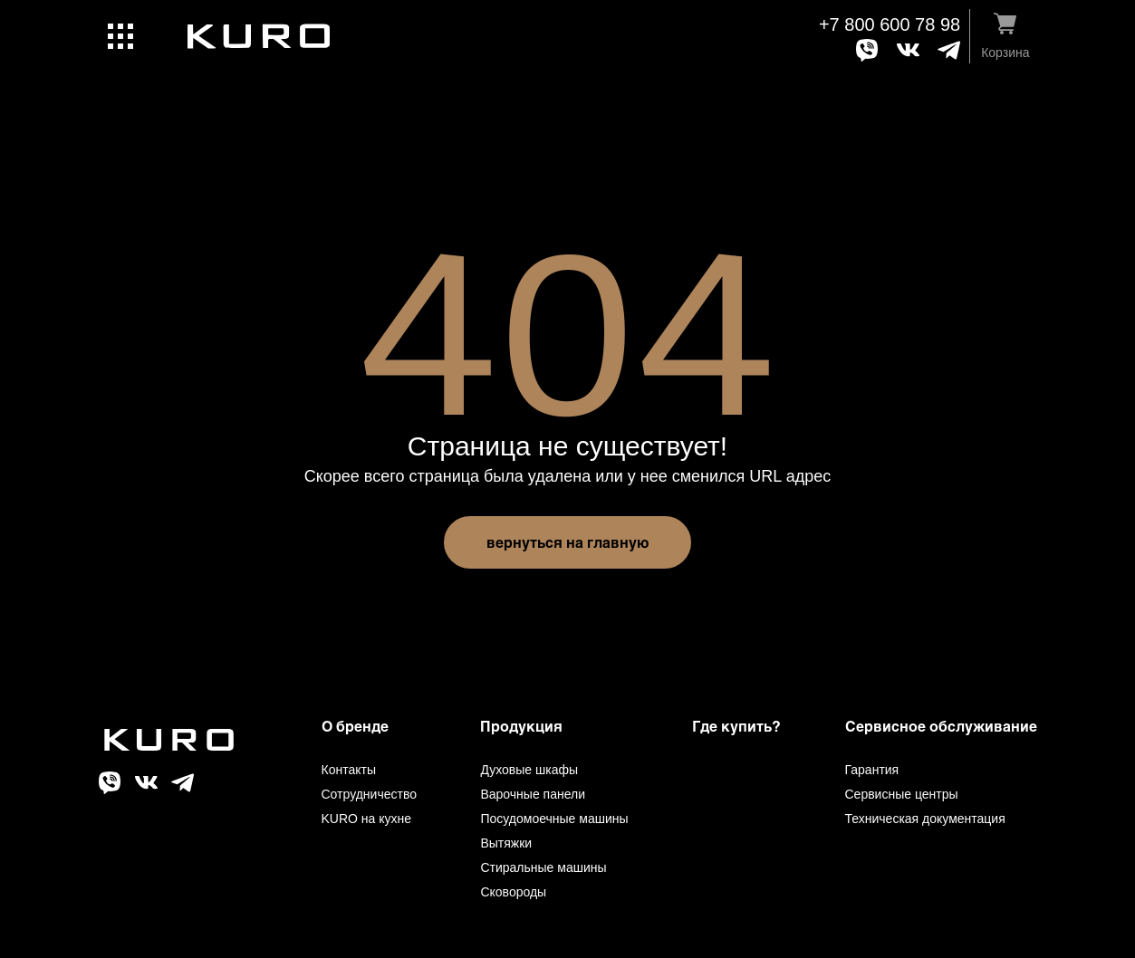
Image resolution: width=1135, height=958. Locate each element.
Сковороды (513, 892)
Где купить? (736, 725)
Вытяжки (506, 843)
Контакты (349, 769)
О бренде (355, 725)
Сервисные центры (901, 794)
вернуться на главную (567, 542)
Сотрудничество (369, 794)
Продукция (521, 725)
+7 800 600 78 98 (889, 24)
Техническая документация (925, 818)
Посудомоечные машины (554, 818)
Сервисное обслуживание (941, 725)
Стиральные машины (543, 867)
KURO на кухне (367, 818)
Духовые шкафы (529, 769)
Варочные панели (532, 794)
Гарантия (872, 769)
